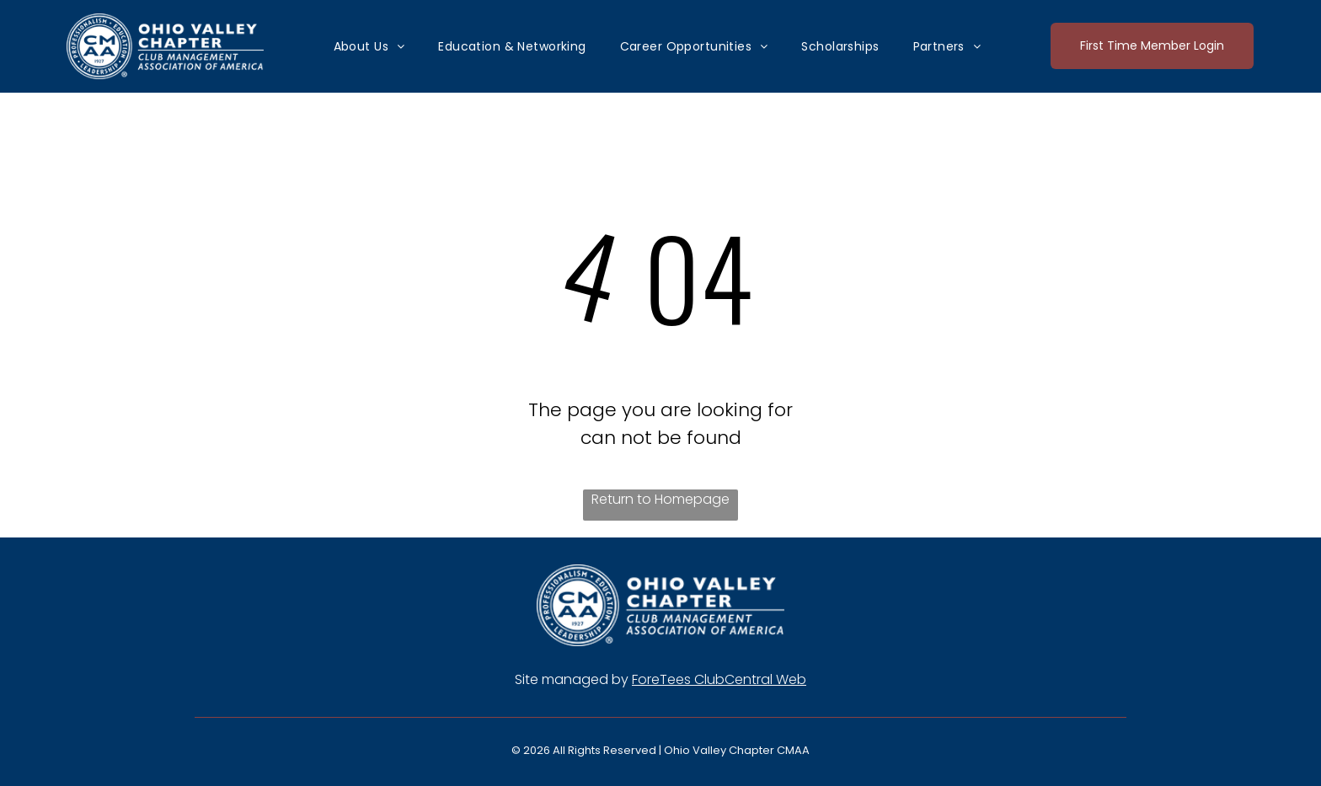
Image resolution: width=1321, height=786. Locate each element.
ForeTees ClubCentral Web (719, 679)
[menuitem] (369, 46)
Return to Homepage (660, 499)
